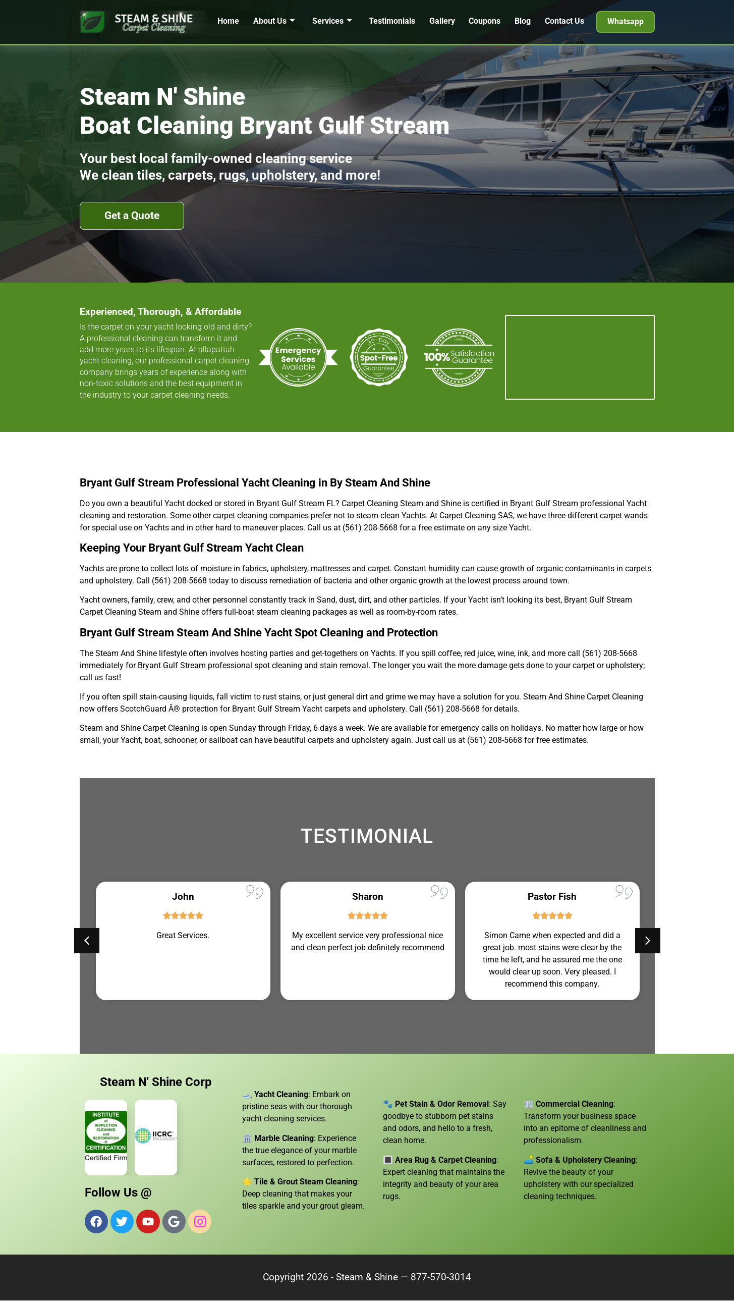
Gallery (442, 21)
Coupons (485, 21)
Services (332, 21)
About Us (274, 21)
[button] (86, 940)
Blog (523, 21)
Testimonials (392, 21)
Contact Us (565, 21)
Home (228, 21)
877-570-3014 (441, 1278)
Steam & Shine (367, 1278)
